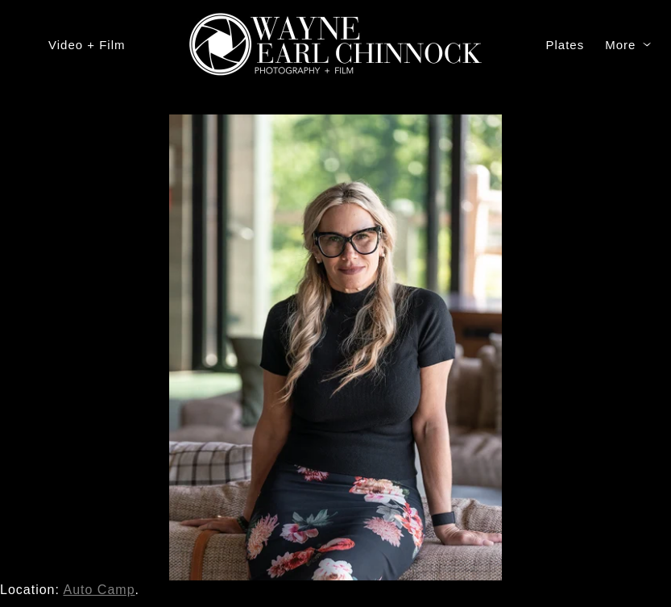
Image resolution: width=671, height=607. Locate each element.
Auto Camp (99, 590)
